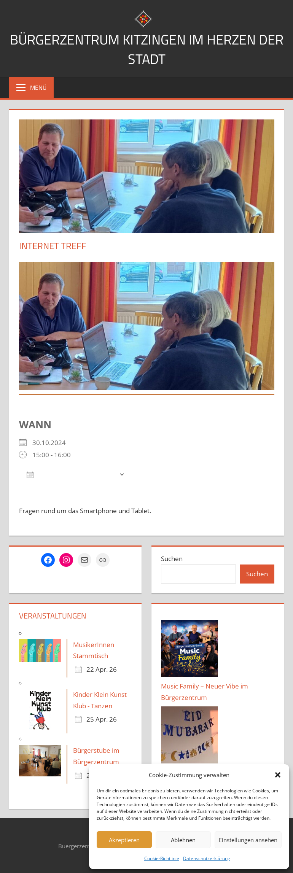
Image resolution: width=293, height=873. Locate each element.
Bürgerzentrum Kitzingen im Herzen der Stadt (146, 49)
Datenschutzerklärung (206, 858)
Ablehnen (183, 840)
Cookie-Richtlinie (161, 858)
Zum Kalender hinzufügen (71, 473)
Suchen (172, 558)
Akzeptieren (124, 840)
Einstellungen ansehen (248, 840)
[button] (278, 775)
